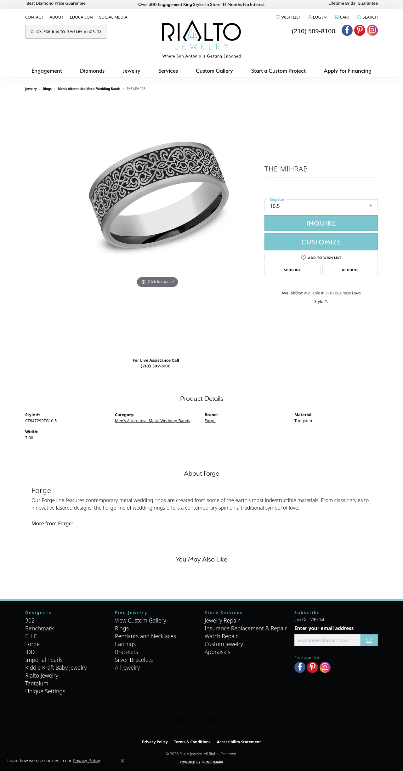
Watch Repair (221, 636)
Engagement (46, 70)
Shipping (293, 270)
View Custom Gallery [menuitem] (140, 620)
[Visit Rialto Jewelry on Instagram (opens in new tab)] (372, 30)
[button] (288, 17)
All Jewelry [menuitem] (127, 667)
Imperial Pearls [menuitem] (44, 659)
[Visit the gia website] (186, 720)
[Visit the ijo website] (217, 720)
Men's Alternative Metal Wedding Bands (89, 89)
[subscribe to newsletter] (369, 640)
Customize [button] (321, 241)
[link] (34, 17)
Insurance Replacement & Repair (246, 628)
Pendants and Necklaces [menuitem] (145, 636)
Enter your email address (324, 628)
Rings (47, 89)
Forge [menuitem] (32, 644)
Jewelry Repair (222, 620)
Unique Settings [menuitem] (45, 691)
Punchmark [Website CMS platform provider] (213, 762)
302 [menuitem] (30, 620)
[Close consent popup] (122, 761)
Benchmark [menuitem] (39, 628)
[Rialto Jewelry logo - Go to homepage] (201, 39)
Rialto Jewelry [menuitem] (41, 675)
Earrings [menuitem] (125, 644)
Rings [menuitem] (122, 628)
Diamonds (92, 70)
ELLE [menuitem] (31, 636)
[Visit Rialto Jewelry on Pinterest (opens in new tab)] (359, 30)
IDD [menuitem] (30, 652)
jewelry (31, 89)
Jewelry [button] (131, 70)
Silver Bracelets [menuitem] (134, 659)
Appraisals (217, 652)
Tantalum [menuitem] (36, 683)
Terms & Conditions (192, 742)
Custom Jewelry (224, 644)
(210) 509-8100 (156, 365)
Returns (350, 270)
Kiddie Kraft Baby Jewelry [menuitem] (56, 667)
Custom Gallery (214, 70)
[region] (157, 226)
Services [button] (168, 70)
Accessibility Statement (239, 742)
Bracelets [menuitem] (126, 652)
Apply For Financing (348, 70)
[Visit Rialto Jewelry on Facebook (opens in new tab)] (347, 30)
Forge (210, 420)
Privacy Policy (155, 742)
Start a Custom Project (278, 70)
